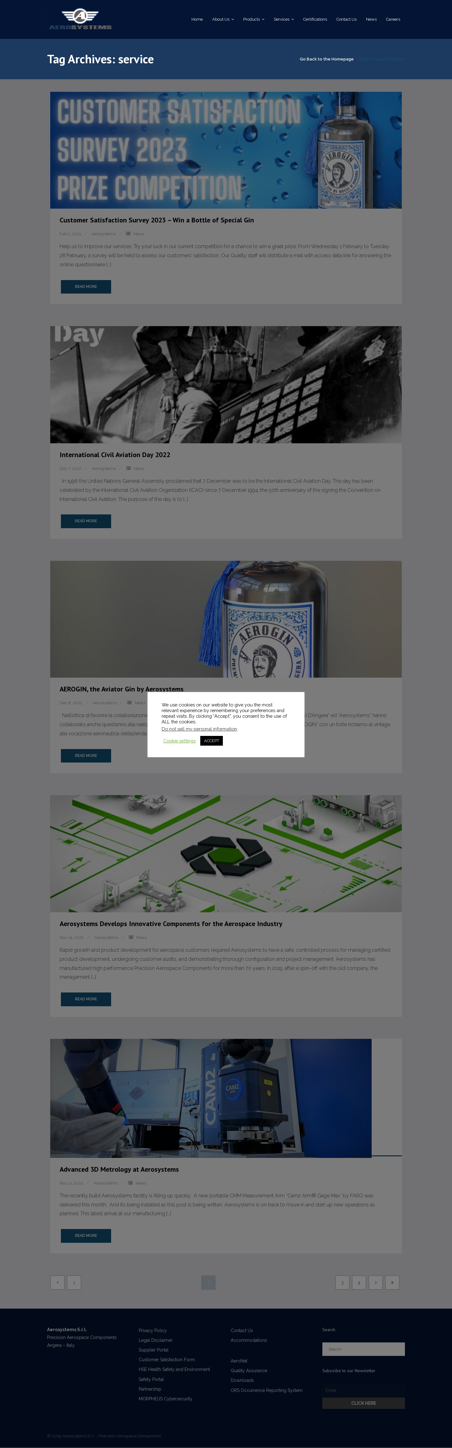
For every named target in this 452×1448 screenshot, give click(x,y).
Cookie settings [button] (179, 740)
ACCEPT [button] (211, 740)
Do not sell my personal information (199, 729)
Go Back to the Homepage (327, 59)
